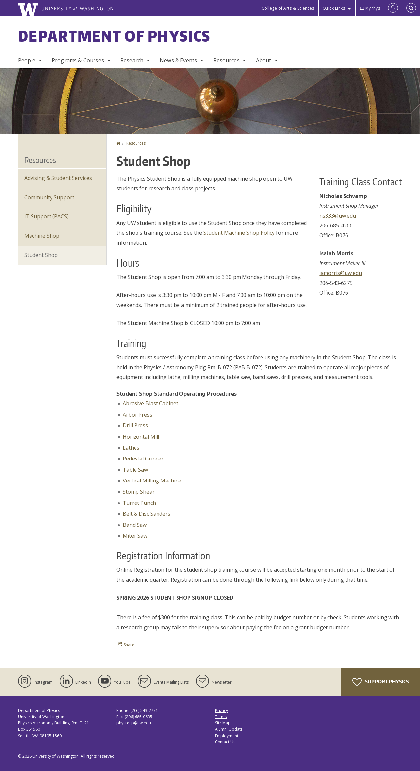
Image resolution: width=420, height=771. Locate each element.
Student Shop (41, 255)
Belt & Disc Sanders (146, 513)
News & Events (178, 60)
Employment (226, 736)
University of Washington (55, 756)
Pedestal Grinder (143, 458)
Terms (221, 716)
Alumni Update (229, 729)
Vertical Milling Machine (152, 480)
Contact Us (225, 742)
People (26, 60)
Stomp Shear (139, 491)
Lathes (131, 447)
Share (126, 645)
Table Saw (135, 469)
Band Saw (135, 524)
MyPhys (370, 8)
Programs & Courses (78, 60)
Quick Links (334, 8)
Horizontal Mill (141, 436)
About (263, 60)
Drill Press (135, 425)
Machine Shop (41, 235)
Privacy (221, 710)
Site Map (223, 723)
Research (131, 60)
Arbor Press (137, 414)
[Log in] (393, 8)
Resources (226, 60)
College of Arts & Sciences (288, 8)
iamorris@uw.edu (340, 273)
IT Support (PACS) (46, 216)
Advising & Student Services (58, 178)
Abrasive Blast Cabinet (150, 403)
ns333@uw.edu (337, 215)
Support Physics (380, 682)
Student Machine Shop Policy (239, 232)
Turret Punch (139, 502)
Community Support (49, 197)
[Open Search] (411, 8)
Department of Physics (114, 35)
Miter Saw (135, 535)
